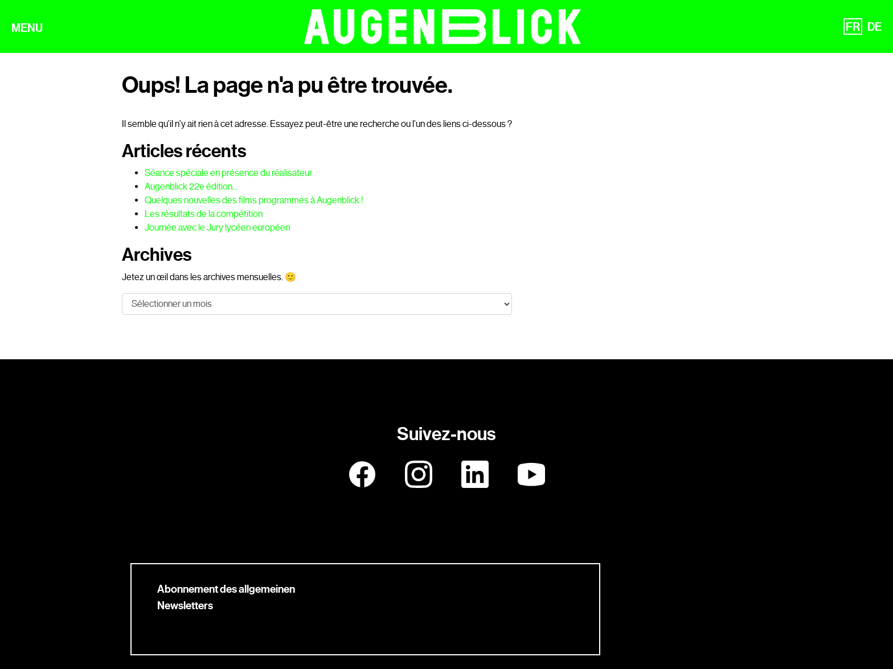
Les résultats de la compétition (204, 213)
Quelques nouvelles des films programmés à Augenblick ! (254, 200)
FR (853, 27)
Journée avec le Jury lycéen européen (217, 227)
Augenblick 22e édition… (191, 186)
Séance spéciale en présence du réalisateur (228, 172)
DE (874, 27)
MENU (27, 28)
